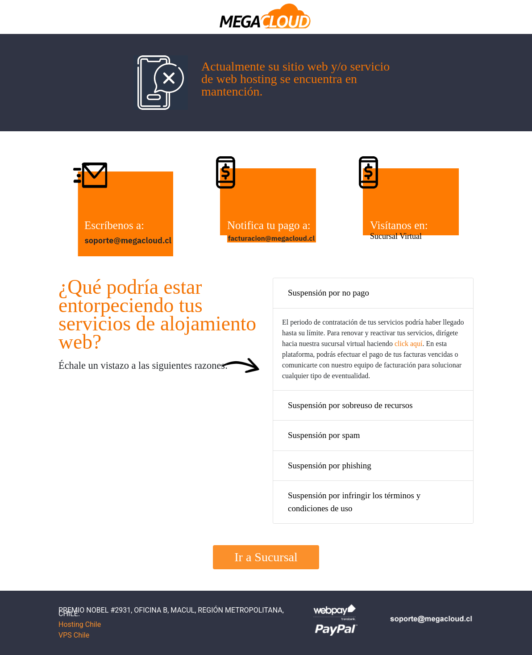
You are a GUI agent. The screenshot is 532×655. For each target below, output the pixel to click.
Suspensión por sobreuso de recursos (350, 405)
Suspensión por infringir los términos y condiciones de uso (354, 502)
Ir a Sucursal (266, 557)
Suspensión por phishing (329, 465)
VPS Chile (73, 635)
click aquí (409, 343)
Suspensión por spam (324, 435)
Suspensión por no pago (328, 292)
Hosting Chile (79, 624)
